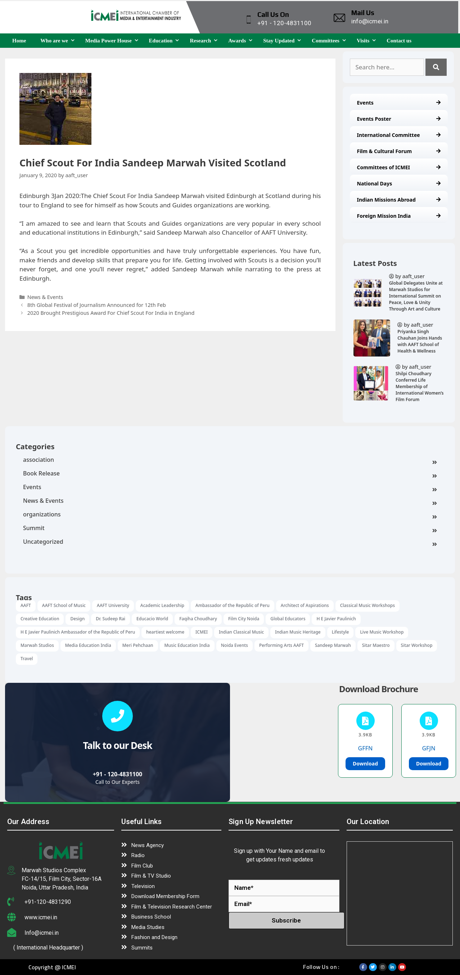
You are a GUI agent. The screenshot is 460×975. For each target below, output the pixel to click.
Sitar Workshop (417, 645)
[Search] (436, 67)
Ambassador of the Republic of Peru (232, 605)
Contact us (399, 40)
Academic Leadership (162, 605)
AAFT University (113, 605)
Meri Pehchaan (137, 645)
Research (205, 40)
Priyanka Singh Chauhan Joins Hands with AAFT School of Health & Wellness (419, 341)
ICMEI (201, 632)
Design (77, 619)
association (230, 460)
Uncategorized (230, 542)
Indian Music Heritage (298, 632)
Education (166, 40)
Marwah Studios (37, 645)
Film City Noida (243, 619)
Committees (330, 40)
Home (19, 40)
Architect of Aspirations (305, 605)
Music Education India (187, 645)
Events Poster (399, 118)
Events (399, 102)
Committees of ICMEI (399, 167)
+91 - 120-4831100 (118, 774)
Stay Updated (284, 40)
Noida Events (234, 645)
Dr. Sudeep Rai (110, 619)
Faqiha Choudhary (198, 619)
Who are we (59, 40)
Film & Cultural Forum (399, 151)
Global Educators (287, 619)
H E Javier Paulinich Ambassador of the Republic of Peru (78, 632)
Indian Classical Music (241, 632)
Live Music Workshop (381, 632)
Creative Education (40, 619)
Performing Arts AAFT (281, 645)
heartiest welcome (165, 632)
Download (365, 763)
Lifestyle (340, 632)
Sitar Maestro (376, 645)
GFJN (428, 748)
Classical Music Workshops (367, 605)
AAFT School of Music (64, 605)
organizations (230, 515)
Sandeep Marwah (333, 645)
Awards (242, 40)
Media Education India (88, 645)
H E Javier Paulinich (336, 619)
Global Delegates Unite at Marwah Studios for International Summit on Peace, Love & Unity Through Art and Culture (416, 296)
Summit (230, 528)
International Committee (399, 135)
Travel (27, 659)
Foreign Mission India (399, 215)
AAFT (26, 605)
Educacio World (152, 619)
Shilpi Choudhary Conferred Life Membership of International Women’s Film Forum (419, 387)
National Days (399, 183)
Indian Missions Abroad (399, 199)
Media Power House (113, 40)
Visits (368, 40)
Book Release (230, 474)
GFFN (365, 748)
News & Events (230, 501)
